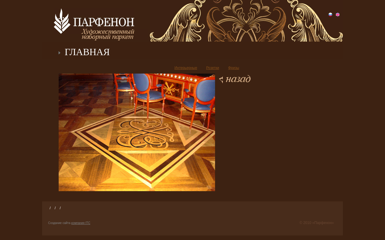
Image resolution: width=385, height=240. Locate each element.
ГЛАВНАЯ (87, 51)
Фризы (233, 68)
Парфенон (94, 21)
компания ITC (80, 223)
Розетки (212, 68)
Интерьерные (185, 68)
